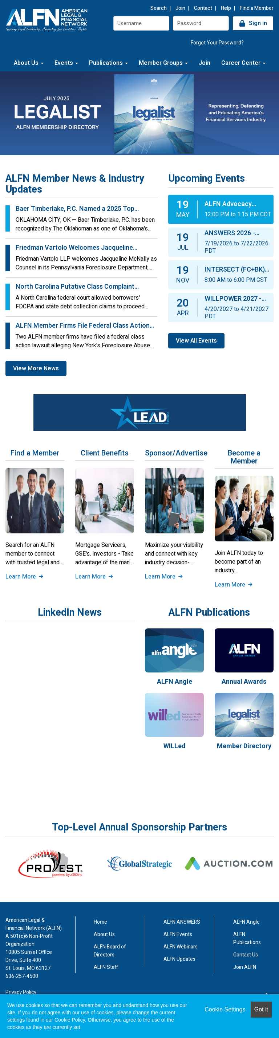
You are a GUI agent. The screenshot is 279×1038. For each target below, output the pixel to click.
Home (100, 922)
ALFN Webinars (180, 947)
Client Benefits (105, 453)
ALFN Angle (174, 682)
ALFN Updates (179, 959)
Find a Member (257, 8)
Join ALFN (244, 967)
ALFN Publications (247, 938)
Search (158, 8)
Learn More (24, 576)
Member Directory (244, 746)
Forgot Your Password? (217, 43)
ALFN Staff (106, 967)
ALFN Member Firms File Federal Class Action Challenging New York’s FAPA (83, 325)
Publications (108, 63)
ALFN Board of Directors (110, 951)
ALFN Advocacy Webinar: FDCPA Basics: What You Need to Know (238, 204)
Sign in (258, 23)
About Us (29, 63)
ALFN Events (177, 934)
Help (226, 8)
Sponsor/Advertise (174, 453)
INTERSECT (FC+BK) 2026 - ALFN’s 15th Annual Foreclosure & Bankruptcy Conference (236, 269)
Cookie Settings (225, 1009)
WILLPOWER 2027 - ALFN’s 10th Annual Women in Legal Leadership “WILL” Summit (233, 299)
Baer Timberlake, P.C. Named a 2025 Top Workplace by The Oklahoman (75, 209)
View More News (36, 368)
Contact (203, 8)
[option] (50, 863)
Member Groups (163, 63)
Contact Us (245, 955)
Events (66, 63)
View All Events (196, 340)
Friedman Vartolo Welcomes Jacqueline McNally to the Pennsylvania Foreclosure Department (76, 248)
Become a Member (244, 457)
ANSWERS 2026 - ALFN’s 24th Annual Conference (233, 233)
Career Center (243, 63)
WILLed (174, 746)
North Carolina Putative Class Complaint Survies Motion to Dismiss (75, 287)
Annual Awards (244, 682)
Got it (261, 1009)
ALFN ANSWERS (181, 922)
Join (180, 8)
